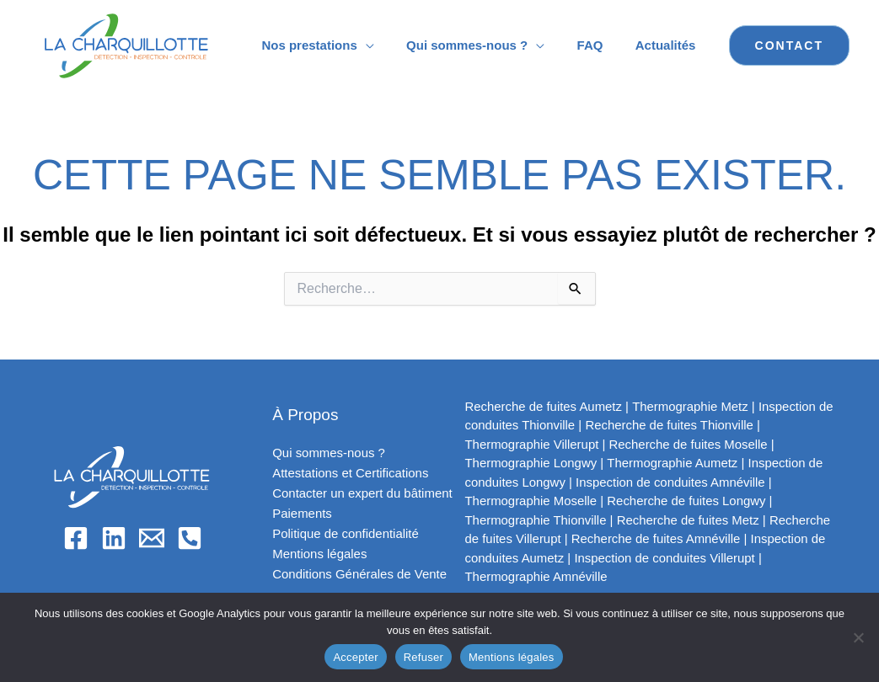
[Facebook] (75, 538)
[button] (789, 45)
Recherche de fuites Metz (689, 520)
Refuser (423, 657)
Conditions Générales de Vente (360, 574)
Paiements (302, 513)
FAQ (600, 45)
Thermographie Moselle (531, 500)
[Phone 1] (189, 538)
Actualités (669, 45)
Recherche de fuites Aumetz (544, 406)
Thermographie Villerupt (532, 444)
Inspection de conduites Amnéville (671, 482)
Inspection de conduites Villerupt (666, 558)
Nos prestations (334, 45)
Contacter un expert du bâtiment (362, 493)
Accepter (355, 657)
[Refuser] (858, 637)
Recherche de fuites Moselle (689, 444)
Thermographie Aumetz (673, 463)
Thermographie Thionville (536, 520)
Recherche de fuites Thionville (670, 425)
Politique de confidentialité (345, 533)
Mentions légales (319, 553)
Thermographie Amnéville (536, 576)
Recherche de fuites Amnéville (657, 538)
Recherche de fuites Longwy (687, 500)
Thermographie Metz (691, 406)
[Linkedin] (113, 538)
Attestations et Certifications (350, 473)
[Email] (151, 538)
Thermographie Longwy (531, 463)
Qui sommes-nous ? (484, 45)
